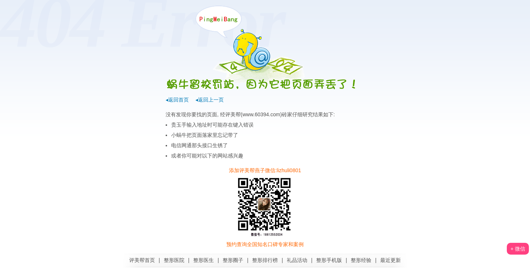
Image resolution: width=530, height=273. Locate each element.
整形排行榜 (265, 260)
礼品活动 (297, 260)
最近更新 (390, 260)
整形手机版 (329, 260)
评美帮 (233, 114)
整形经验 (361, 260)
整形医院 (174, 260)
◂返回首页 (177, 100)
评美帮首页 (142, 260)
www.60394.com (261, 114)
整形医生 (203, 260)
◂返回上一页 (209, 100)
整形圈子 (233, 260)
